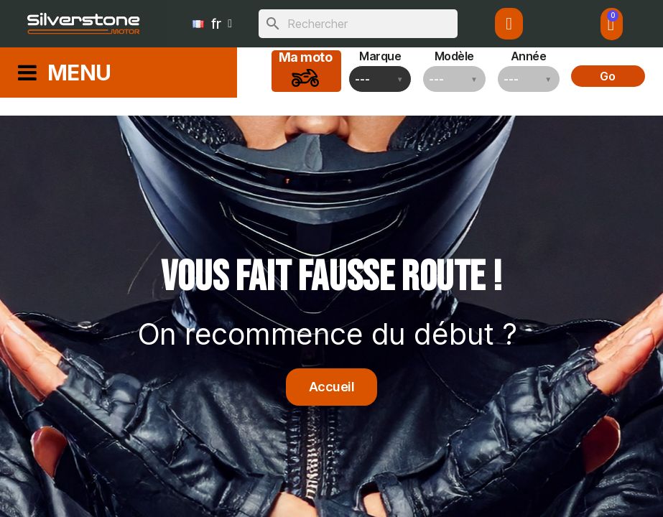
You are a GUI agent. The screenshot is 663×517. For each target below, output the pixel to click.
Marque (380, 56)
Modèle (454, 56)
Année (529, 56)
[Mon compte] (508, 23)
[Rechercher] (358, 23)
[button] (332, 387)
